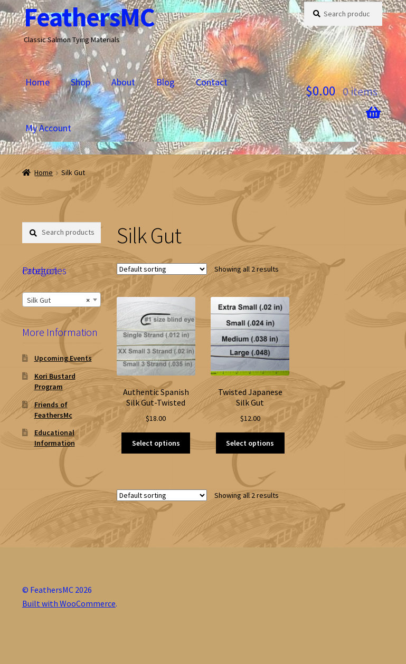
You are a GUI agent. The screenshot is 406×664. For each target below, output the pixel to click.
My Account (48, 128)
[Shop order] (162, 269)
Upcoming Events (63, 358)
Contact (212, 82)
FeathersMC (89, 17)
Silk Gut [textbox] (58, 300)
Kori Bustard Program (54, 381)
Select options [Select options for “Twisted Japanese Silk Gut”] (250, 443)
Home (37, 82)
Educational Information (54, 438)
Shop (80, 82)
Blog (165, 82)
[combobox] (61, 299)
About (123, 82)
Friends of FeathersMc (53, 410)
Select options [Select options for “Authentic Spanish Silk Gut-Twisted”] (156, 443)
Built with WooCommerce (69, 603)
